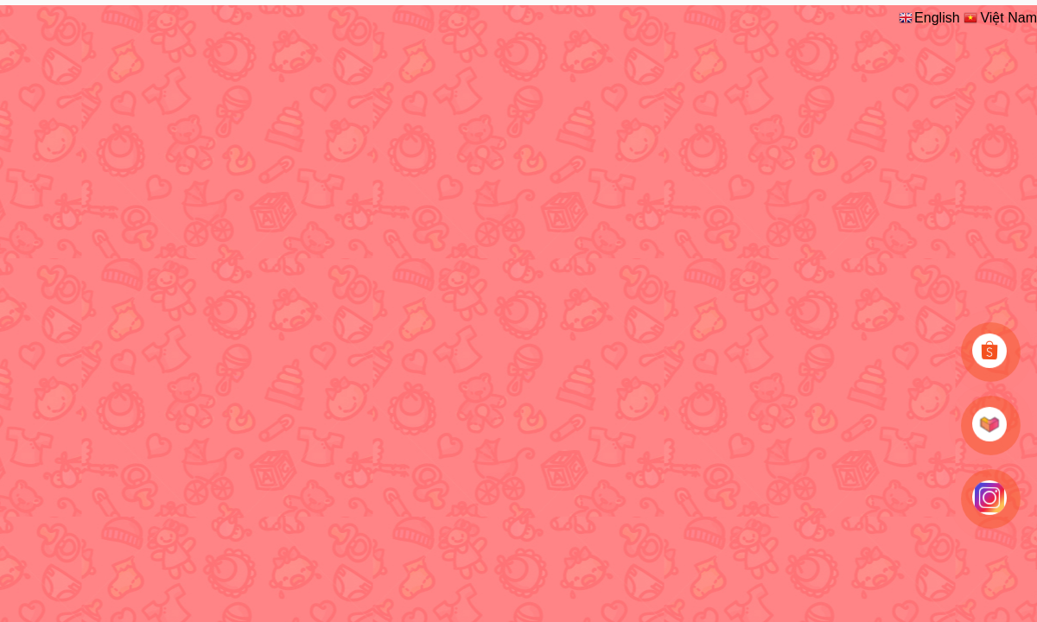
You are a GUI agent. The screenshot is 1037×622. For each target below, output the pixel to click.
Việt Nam (1000, 17)
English (928, 17)
